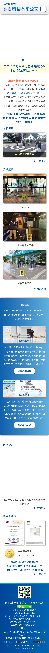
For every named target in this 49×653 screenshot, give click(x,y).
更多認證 (41, 574)
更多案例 (41, 288)
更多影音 (41, 507)
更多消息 (41, 161)
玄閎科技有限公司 (24, 648)
